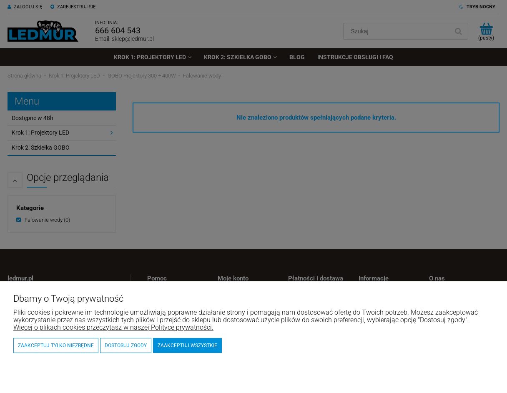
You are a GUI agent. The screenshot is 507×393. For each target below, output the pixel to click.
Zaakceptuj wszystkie (187, 345)
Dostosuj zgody (126, 345)
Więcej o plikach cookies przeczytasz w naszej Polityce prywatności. (113, 327)
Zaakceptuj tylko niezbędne (56, 345)
